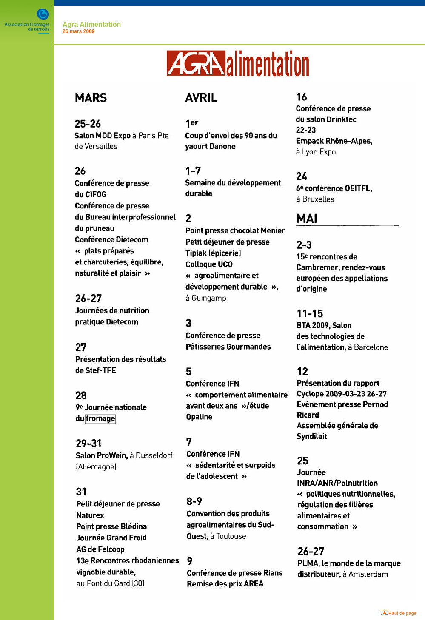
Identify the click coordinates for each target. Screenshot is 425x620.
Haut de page (402, 613)
